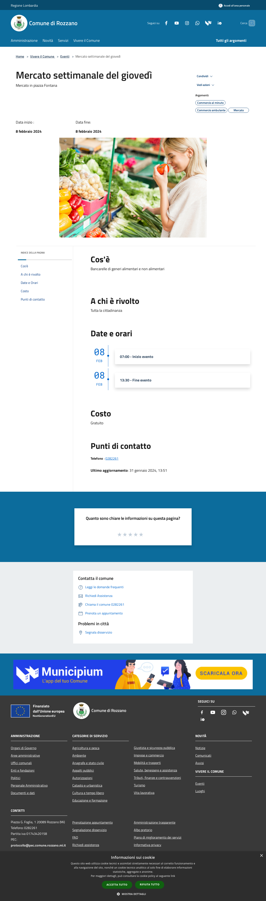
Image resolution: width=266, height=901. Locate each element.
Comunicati (203, 755)
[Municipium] (201, 23)
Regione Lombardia (24, 5)
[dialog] (133, 876)
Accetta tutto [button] (117, 884)
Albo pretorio (143, 829)
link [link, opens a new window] (173, 876)
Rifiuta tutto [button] (150, 884)
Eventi (64, 56)
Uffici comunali (21, 762)
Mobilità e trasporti (147, 762)
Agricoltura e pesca (85, 747)
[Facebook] (159, 23)
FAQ (75, 837)
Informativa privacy (147, 844)
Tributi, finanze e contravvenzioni (157, 777)
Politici (15, 777)
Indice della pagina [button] (33, 253)
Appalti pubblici (83, 770)
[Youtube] (169, 23)
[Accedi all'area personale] (234, 5)
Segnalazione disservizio (89, 829)
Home (20, 56)
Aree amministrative (25, 755)
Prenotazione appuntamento (92, 822)
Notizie (200, 747)
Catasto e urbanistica (87, 785)
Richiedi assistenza (85, 844)
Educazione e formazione (89, 800)
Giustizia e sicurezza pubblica (154, 747)
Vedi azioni (206, 85)
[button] (133, 894)
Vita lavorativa (144, 792)
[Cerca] (250, 23)
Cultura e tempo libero (88, 792)
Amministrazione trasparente (154, 822)
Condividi (205, 76)
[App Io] (212, 23)
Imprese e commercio (149, 755)
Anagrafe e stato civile (88, 762)
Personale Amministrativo (29, 785)
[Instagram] (180, 23)
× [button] (261, 855)
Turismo (139, 785)
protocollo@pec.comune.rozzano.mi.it (38, 845)
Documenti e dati (23, 792)
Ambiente (79, 755)
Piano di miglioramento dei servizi (157, 837)
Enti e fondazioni (22, 770)
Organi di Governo (23, 747)
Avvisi (199, 762)
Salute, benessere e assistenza (155, 770)
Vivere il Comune (42, 56)
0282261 (111, 458)
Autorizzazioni (82, 777)
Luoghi (200, 790)
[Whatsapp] (190, 23)
